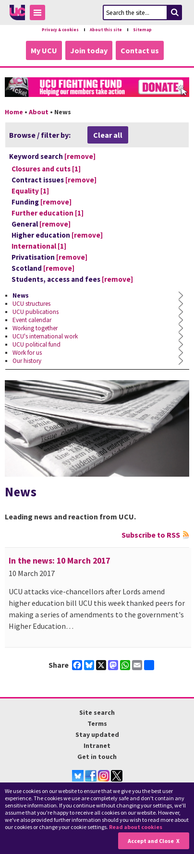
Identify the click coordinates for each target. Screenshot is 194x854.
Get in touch (97, 756)
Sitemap (142, 29)
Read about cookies (135, 826)
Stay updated (97, 734)
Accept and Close (151, 840)
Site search (97, 712)
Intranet (97, 745)
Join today (89, 50)
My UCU (44, 50)
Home (14, 112)
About (38, 112)
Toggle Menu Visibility (40, 14)
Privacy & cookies (60, 29)
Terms (97, 723)
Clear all (107, 135)
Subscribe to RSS (150, 535)
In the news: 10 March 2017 (59, 560)
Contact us (140, 50)
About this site (106, 29)
